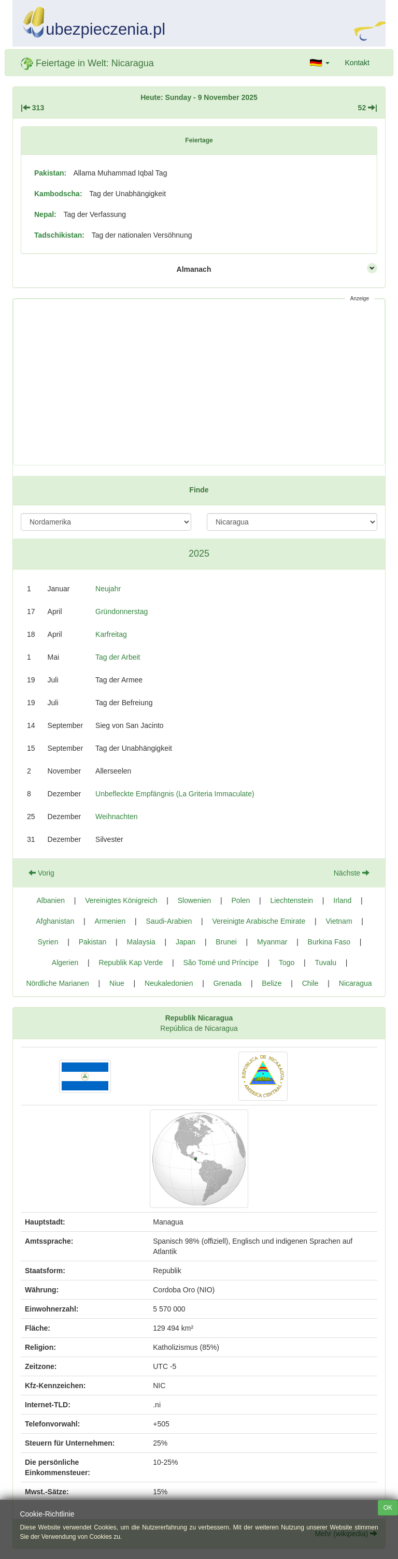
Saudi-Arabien (169, 921)
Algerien (65, 962)
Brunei (226, 942)
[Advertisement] (199, 382)
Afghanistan (55, 921)
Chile (310, 983)
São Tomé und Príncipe (220, 962)
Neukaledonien (169, 983)
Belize (271, 983)
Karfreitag (111, 634)
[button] (319, 63)
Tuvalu (325, 962)
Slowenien (194, 900)
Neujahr (108, 589)
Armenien (109, 921)
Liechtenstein (292, 900)
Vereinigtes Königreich (121, 900)
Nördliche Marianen (57, 983)
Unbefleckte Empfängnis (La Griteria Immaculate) (174, 794)
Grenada (227, 983)
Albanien (51, 900)
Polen (241, 900)
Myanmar (272, 942)
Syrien (48, 942)
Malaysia (141, 942)
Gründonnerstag (121, 611)
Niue (116, 983)
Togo (286, 962)
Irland (342, 900)
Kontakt (357, 63)
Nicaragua (355, 983)
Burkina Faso (329, 942)
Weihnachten (116, 816)
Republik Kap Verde (130, 962)
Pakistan (93, 942)
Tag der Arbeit (117, 657)
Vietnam (338, 921)
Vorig (41, 873)
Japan (185, 942)
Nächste (351, 873)
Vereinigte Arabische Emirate (258, 921)
